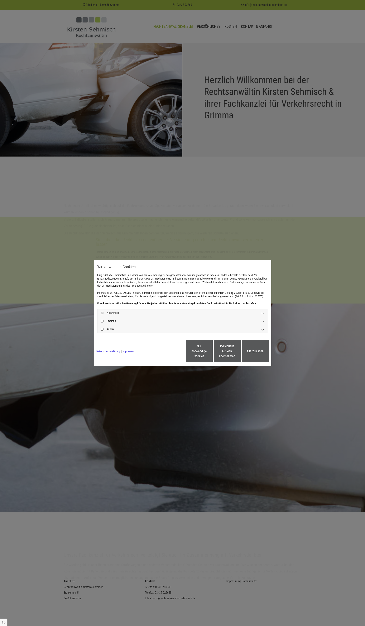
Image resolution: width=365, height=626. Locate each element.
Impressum (129, 351)
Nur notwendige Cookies (170, 351)
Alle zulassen (249, 351)
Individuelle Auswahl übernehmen (210, 351)
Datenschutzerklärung (108, 351)
